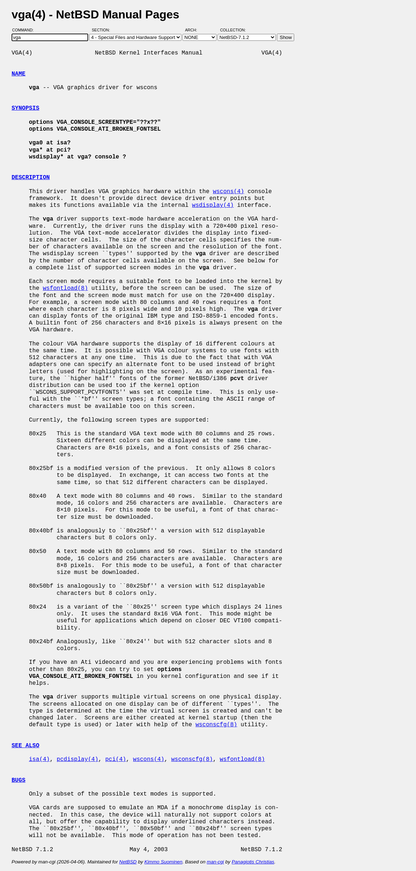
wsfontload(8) (65, 288)
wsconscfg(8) (216, 725)
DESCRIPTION (31, 178)
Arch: (194, 30)
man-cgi (215, 862)
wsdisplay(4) (212, 205)
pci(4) (115, 759)
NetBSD (128, 862)
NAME (18, 74)
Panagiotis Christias (253, 862)
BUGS (18, 780)
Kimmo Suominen (163, 862)
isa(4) (39, 759)
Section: (102, 30)
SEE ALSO (25, 746)
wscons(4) (228, 192)
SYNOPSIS (25, 108)
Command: (25, 30)
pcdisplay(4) (77, 759)
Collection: (233, 30)
